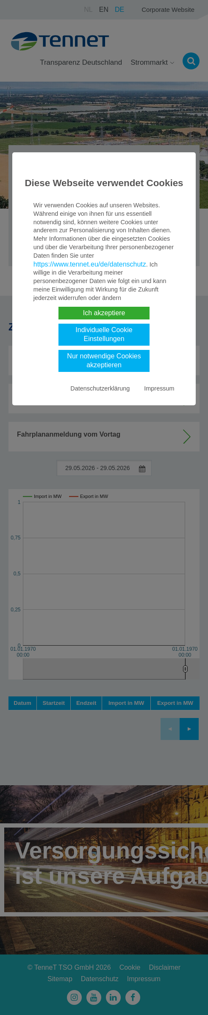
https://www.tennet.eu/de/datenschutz (89, 264)
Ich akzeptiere (104, 312)
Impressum (159, 388)
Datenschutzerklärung (100, 388)
